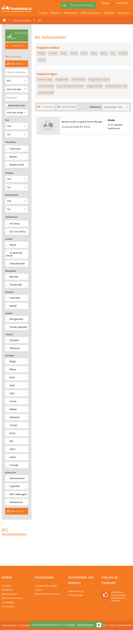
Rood (10, 433)
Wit (9, 441)
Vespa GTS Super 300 (116, 86)
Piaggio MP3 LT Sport (99, 79)
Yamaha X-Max (45, 79)
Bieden (11, 156)
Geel (10, 385)
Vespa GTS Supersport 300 (70, 86)
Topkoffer (13, 486)
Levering (8, 334)
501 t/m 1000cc (16, 231)
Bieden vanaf (15, 164)
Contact (39, 589)
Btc (40, 20)
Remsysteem (10, 271)
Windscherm (14, 502)
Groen (11, 401)
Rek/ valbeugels (16, 494)
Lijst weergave (46, 107)
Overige (12, 465)
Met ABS (12, 276)
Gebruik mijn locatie (15, 105)
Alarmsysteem (15, 478)
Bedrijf (11, 305)
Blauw (11, 369)
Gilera (94, 53)
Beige (11, 361)
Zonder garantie (16, 327)
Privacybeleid (26, 625)
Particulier (13, 297)
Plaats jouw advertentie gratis (82, 5)
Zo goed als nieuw (14, 254)
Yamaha (53, 53)
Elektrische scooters (90, 13)
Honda (73, 53)
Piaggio (41, 53)
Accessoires (124, 13)
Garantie (8, 313)
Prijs (7, 120)
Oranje (11, 425)
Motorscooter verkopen (17, 35)
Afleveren (13, 348)
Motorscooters (71, 13)
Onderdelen (109, 13)
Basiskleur (9, 355)
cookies (71, 624)
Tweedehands (15, 263)
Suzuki (84, 53)
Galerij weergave (67, 107)
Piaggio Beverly (94, 86)
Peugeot (123, 53)
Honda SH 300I (46, 92)
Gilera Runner (78, 79)
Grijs (10, 393)
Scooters (43, 13)
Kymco (104, 53)
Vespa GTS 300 (46, 86)
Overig (42, 59)
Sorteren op (95, 107)
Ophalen (12, 340)
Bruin (10, 377)
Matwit (11, 409)
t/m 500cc (13, 223)
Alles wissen (15, 63)
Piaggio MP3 (62, 79)
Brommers (56, 13)
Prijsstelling (10, 142)
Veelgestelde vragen (46, 585)
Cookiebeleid (9, 625)
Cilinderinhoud (11, 217)
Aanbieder (9, 292)
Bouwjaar (9, 173)
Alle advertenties (16, 46)
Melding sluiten (85, 624)
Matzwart (13, 417)
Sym (113, 53)
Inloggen (105, 3)
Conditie (8, 239)
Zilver (11, 449)
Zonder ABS (14, 284)
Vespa (64, 53)
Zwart (11, 457)
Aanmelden (122, 3)
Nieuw (11, 244)
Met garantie (14, 319)
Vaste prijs (13, 148)
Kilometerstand (11, 195)
